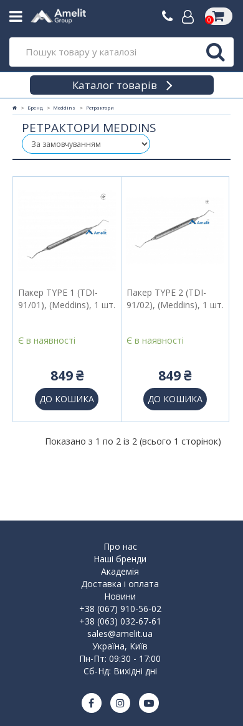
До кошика (66, 399)
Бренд (35, 107)
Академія (120, 571)
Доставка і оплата (120, 584)
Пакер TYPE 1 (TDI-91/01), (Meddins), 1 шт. (66, 298)
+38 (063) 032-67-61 (120, 621)
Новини (120, 596)
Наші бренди (119, 559)
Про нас (120, 546)
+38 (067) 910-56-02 (120, 609)
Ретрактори (100, 107)
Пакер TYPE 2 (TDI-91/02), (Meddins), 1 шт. (175, 298)
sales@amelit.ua (120, 633)
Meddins (64, 107)
